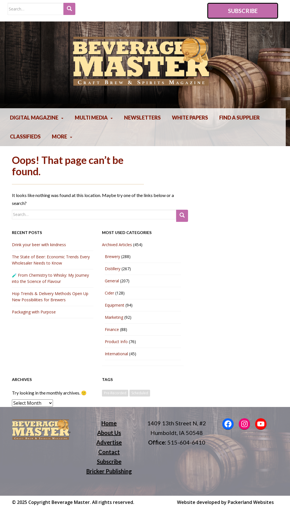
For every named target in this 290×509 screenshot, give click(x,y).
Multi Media (91, 117)
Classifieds (25, 136)
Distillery (112, 268)
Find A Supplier (239, 117)
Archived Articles (117, 244)
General (112, 280)
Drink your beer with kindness (39, 244)
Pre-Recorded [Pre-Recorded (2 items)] (115, 393)
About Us (109, 432)
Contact (109, 452)
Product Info (116, 341)
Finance (112, 329)
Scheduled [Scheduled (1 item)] (139, 393)
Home (109, 423)
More (59, 136)
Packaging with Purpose (34, 312)
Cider (109, 293)
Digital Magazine (34, 117)
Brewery (112, 256)
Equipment (114, 305)
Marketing (114, 317)
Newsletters (142, 117)
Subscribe (243, 10)
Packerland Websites (251, 502)
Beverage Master (71, 502)
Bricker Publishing (109, 471)
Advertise (109, 442)
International (116, 353)
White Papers (190, 117)
